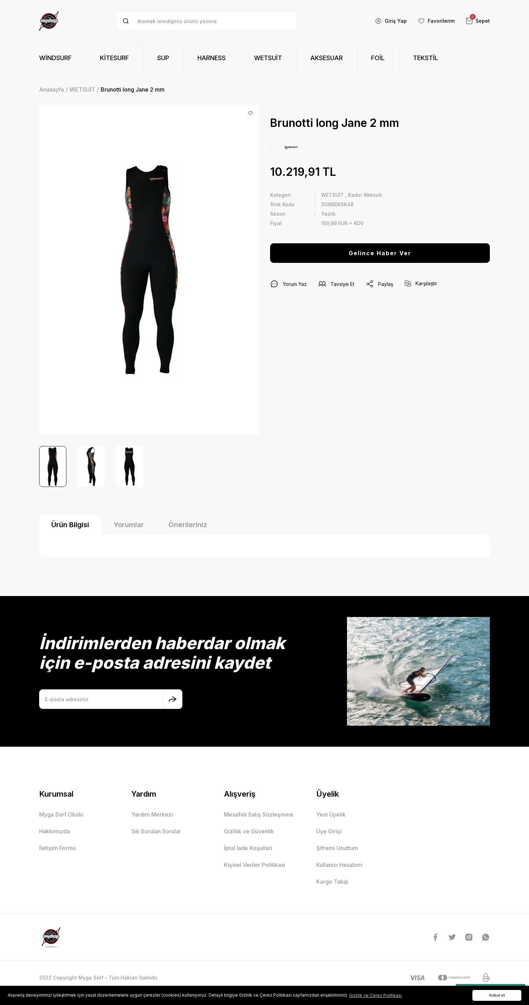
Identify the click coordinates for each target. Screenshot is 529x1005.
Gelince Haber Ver (380, 253)
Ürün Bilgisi (70, 525)
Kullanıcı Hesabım (339, 864)
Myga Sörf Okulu (61, 814)
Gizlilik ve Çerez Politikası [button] (375, 995)
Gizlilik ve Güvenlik (249, 831)
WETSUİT (332, 195)
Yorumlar (129, 525)
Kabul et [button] (497, 995)
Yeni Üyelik (331, 814)
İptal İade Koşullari (248, 848)
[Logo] (49, 21)
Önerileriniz (187, 525)
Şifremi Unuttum (337, 848)
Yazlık (328, 214)
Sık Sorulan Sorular (156, 831)
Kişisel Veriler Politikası (254, 864)
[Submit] (172, 699)
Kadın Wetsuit (365, 195)
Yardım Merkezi (152, 814)
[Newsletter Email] (110, 699)
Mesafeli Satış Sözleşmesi (258, 814)
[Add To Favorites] (250, 113)
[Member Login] (391, 21)
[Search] (206, 21)
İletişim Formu (57, 848)
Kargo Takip (332, 881)
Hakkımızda (54, 831)
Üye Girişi (329, 831)
